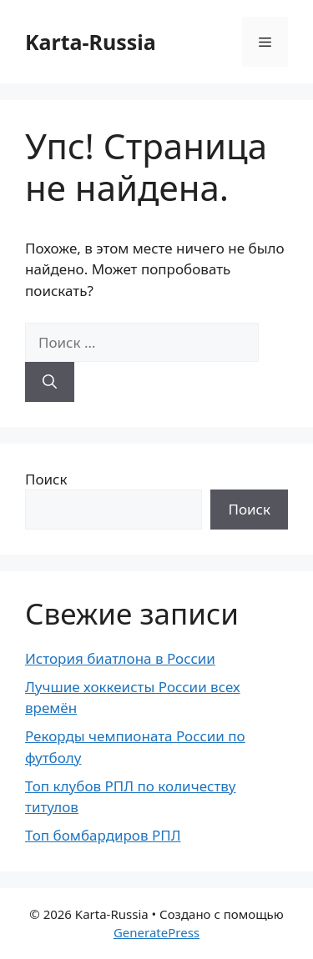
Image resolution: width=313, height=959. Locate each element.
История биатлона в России (120, 658)
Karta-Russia (90, 42)
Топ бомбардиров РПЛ (103, 835)
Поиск (46, 479)
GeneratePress (156, 932)
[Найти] (49, 382)
